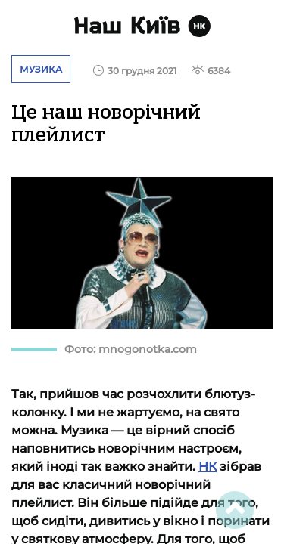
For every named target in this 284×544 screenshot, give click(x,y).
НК (207, 466)
